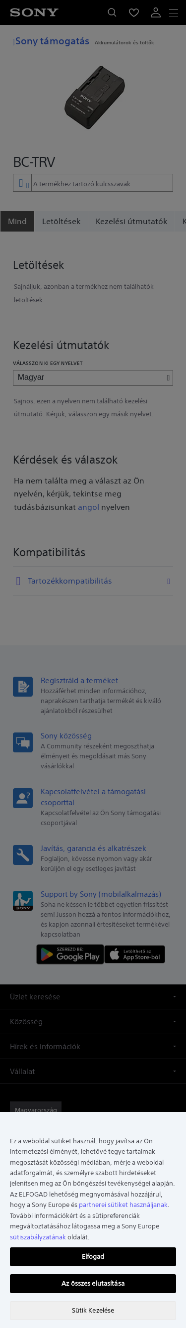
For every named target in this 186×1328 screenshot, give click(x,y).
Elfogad (93, 1256)
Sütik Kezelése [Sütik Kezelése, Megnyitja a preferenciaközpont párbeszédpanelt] (93, 1310)
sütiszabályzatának (38, 1237)
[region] (93, 1220)
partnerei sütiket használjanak (123, 1205)
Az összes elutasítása (93, 1283)
